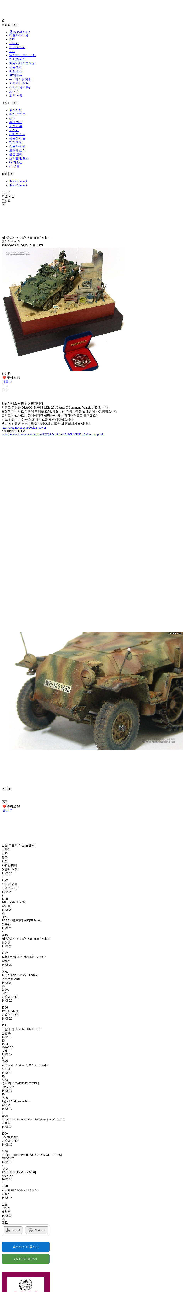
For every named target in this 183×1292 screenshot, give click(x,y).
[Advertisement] (74, 10)
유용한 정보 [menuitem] (17, 138)
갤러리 (6, 24)
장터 (5, 173)
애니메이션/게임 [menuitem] (20, 79)
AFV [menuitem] (12, 39)
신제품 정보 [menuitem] (17, 134)
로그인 (6, 192)
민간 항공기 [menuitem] (17, 47)
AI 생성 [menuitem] (14, 91)
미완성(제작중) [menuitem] (19, 87)
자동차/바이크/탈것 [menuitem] (22, 63)
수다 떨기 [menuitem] (15, 122)
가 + (5, 389)
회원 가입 (8, 196)
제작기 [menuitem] (14, 130)
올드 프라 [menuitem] (15, 154)
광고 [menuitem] (12, 118)
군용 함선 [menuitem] (15, 67)
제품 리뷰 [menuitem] (15, 126)
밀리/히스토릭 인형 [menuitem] (22, 55)
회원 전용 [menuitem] (15, 95)
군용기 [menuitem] (14, 43)
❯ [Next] (4, 802)
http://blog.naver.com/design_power (24, 427)
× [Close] (4, 788)
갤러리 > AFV (11, 241)
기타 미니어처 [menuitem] (19, 83)
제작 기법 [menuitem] (15, 142)
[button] (96, 691)
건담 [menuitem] (12, 51)
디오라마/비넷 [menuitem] (19, 35)
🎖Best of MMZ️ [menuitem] (19, 32)
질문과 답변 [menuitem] (17, 146)
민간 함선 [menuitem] (15, 71)
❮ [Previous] (9, 788)
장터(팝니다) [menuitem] (18, 180)
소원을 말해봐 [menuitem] (19, 158)
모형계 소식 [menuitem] (17, 150)
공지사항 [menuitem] (15, 110)
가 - (5, 385)
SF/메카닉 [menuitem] (16, 75)
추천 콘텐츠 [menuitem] (17, 114)
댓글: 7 (7, 381)
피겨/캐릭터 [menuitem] (17, 59)
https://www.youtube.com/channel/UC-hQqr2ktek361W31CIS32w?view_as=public (53, 434)
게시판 (6, 102)
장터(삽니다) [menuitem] (18, 185)
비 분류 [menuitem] (14, 166)
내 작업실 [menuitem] (15, 162)
